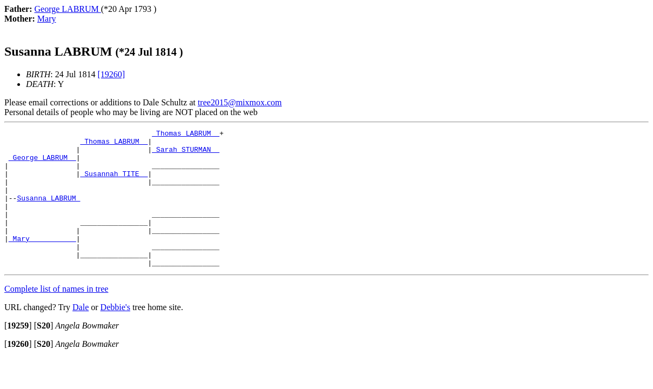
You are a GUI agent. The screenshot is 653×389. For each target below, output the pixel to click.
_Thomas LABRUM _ (185, 134)
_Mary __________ (42, 261)
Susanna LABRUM (48, 212)
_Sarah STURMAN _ (185, 154)
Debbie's (115, 334)
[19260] (111, 74)
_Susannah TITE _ (114, 183)
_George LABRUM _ (42, 164)
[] (18, 353)
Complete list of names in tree (56, 316)
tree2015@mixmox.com (240, 102)
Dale (80, 334)
